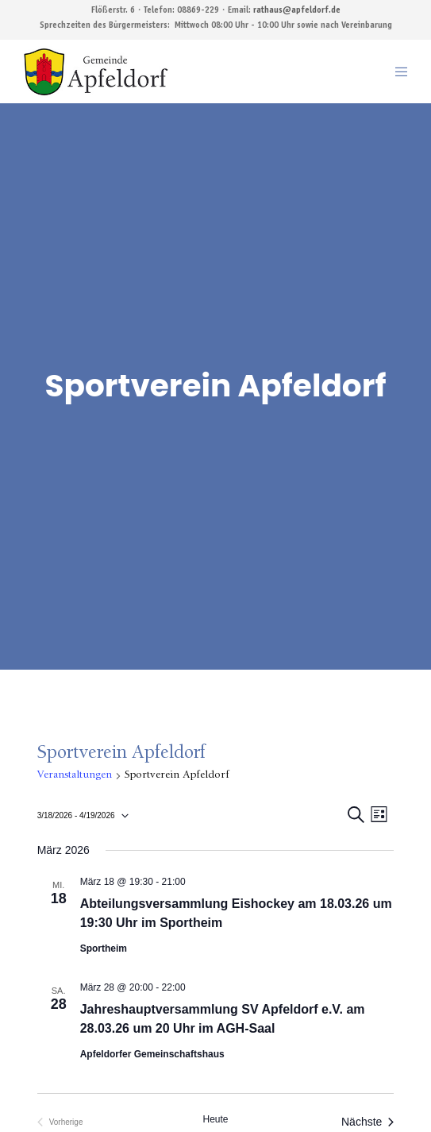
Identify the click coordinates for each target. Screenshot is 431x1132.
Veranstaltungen (74, 775)
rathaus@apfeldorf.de (297, 10)
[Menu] (396, 71)
